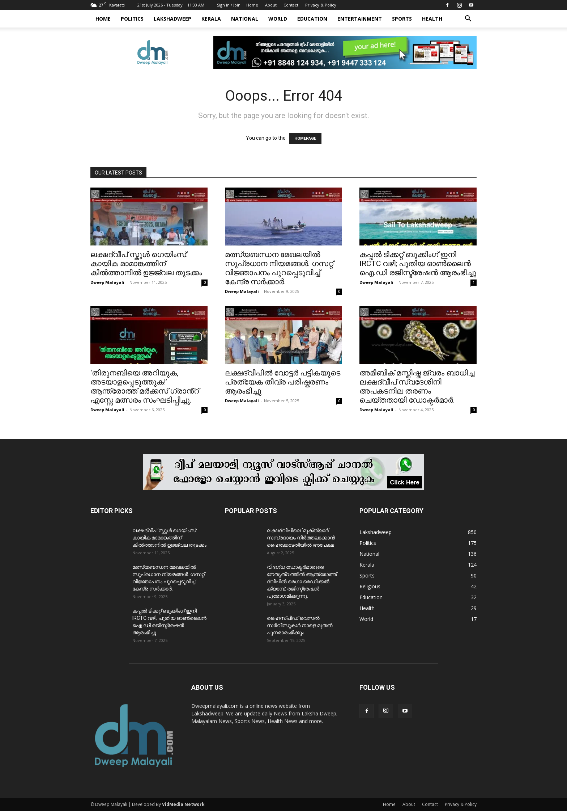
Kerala (211, 18)
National (244, 18)
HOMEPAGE (305, 138)
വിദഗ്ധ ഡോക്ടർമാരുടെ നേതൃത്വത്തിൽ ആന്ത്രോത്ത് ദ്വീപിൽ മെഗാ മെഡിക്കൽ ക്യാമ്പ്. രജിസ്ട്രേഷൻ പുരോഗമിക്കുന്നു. (302, 581)
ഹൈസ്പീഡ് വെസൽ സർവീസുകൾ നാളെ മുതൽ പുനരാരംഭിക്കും (300, 625)
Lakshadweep (172, 18)
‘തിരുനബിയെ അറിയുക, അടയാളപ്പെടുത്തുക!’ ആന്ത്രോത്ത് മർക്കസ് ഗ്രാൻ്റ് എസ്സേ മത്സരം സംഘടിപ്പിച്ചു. (144, 386)
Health (432, 18)
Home (252, 5)
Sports (402, 18)
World (277, 18)
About (271, 5)
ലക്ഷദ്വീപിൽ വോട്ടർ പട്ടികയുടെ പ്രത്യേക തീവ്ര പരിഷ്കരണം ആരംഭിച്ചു (282, 382)
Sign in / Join (228, 5)
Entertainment (359, 18)
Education (312, 18)
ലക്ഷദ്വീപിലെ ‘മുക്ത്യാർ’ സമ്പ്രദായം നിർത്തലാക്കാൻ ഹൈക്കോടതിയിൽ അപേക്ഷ (301, 538)
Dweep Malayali (107, 282)
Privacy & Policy (320, 5)
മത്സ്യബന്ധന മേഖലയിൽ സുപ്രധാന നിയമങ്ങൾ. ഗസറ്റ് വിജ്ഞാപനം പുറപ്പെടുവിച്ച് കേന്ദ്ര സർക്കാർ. (279, 268)
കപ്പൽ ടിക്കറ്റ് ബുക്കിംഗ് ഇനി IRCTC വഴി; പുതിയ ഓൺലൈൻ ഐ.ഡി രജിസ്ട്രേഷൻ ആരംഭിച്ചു (417, 263)
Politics (132, 18)
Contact (291, 5)
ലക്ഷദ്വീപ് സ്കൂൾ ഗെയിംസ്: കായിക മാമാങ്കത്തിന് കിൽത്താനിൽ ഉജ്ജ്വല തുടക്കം (146, 263)
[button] (468, 19)
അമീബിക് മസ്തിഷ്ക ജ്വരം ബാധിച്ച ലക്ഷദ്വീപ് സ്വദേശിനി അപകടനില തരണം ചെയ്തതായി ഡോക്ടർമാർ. (416, 386)
